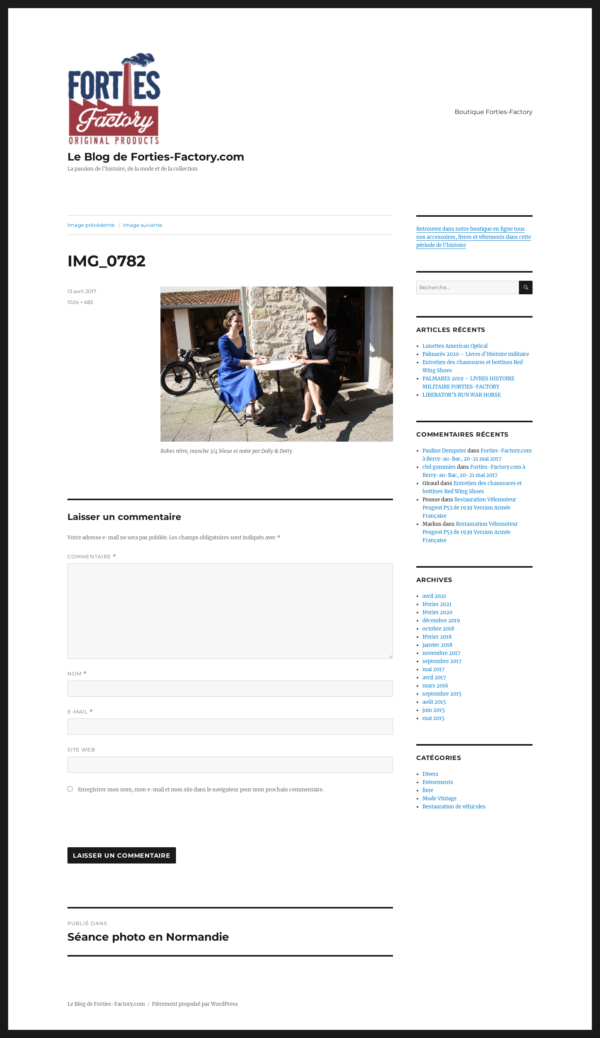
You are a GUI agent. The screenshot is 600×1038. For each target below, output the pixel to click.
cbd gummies (439, 467)
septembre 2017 (442, 661)
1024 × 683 (80, 302)
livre (427, 790)
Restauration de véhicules (454, 806)
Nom (77, 673)
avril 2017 (434, 677)
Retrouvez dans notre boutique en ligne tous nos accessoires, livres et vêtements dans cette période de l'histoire (473, 237)
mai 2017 (433, 669)
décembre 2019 (441, 620)
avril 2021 (434, 596)
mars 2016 (435, 685)
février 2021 (437, 604)
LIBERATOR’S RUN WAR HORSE (461, 395)
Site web (81, 749)
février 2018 (437, 637)
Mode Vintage (439, 798)
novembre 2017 (441, 653)
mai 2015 (433, 718)
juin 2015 (433, 710)
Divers (430, 774)
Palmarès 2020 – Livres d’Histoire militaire (475, 354)
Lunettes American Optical (455, 346)
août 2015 (434, 702)
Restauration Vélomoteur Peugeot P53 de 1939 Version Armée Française (469, 507)
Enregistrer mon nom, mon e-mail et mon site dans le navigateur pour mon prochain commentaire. (201, 789)
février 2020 (437, 612)
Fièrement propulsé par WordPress (195, 1004)
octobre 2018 (438, 628)
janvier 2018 (437, 645)
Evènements (437, 782)
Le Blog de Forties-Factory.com (155, 156)
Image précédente (91, 225)
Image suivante (142, 225)
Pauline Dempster (444, 450)
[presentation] (126, 824)
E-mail (80, 711)
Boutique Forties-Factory (494, 112)
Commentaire (91, 556)
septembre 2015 (442, 694)
